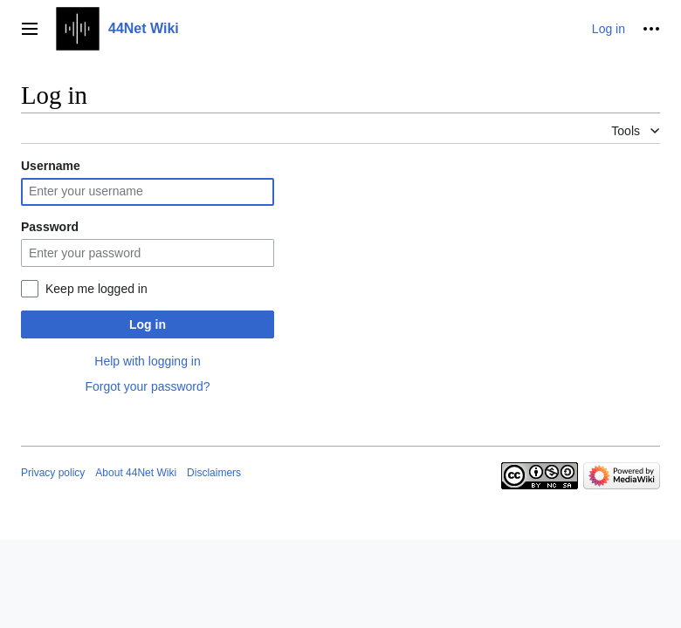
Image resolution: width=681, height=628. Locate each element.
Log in (147, 324)
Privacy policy (53, 473)
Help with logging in (147, 361)
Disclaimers (214, 473)
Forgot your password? (147, 386)
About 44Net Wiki (135, 473)
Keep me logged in (96, 289)
